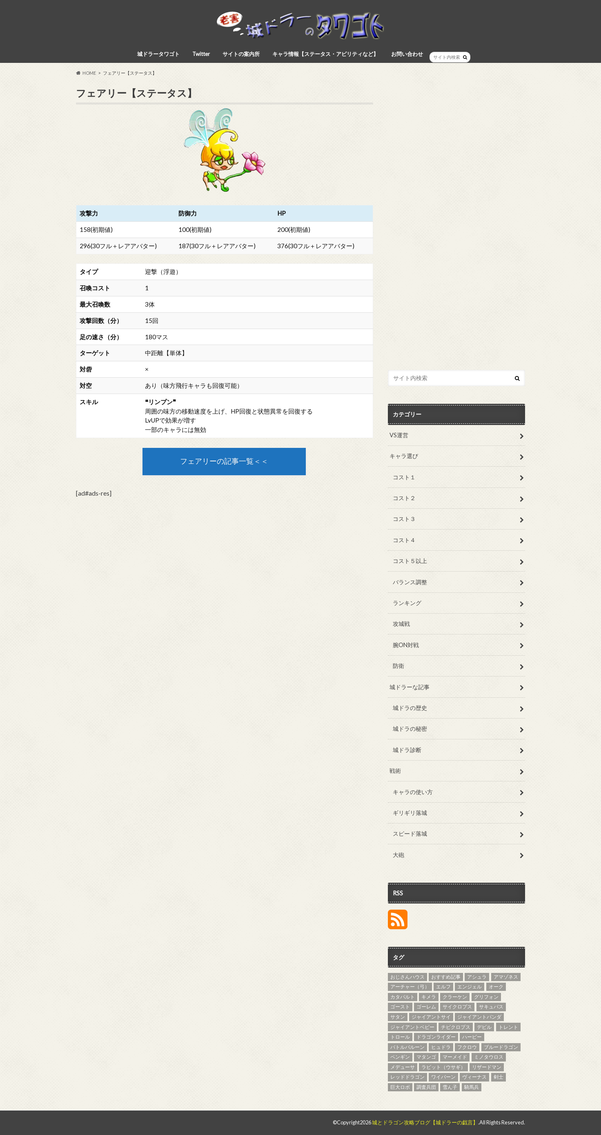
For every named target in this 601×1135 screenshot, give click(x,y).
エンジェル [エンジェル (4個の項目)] (469, 987)
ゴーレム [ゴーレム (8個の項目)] (426, 1007)
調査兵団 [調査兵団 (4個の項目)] (426, 1087)
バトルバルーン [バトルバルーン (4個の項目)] (407, 1047)
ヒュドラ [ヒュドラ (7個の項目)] (441, 1047)
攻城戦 (401, 623)
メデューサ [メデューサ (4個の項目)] (402, 1067)
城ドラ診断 (407, 749)
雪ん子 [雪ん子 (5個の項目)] (450, 1087)
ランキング (407, 602)
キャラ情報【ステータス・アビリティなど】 (325, 54)
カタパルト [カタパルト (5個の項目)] (402, 997)
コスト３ (404, 518)
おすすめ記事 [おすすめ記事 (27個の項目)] (446, 977)
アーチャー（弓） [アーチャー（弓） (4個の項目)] (410, 987)
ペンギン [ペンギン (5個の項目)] (400, 1057)
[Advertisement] (456, 228)
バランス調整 (410, 582)
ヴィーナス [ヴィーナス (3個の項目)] (474, 1077)
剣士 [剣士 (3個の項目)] (498, 1077)
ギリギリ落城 (410, 812)
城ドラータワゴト (158, 54)
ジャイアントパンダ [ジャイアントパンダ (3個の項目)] (479, 1017)
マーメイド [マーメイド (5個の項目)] (455, 1057)
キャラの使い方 (413, 791)
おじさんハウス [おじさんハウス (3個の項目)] (407, 977)
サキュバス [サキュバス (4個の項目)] (491, 1007)
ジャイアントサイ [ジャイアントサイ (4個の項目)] (431, 1017)
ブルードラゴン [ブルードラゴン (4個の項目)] (501, 1047)
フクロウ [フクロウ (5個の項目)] (467, 1047)
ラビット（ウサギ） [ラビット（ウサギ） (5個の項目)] (443, 1067)
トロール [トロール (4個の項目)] (400, 1037)
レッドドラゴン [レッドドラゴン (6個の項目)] (407, 1077)
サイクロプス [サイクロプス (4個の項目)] (457, 1007)
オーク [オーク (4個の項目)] (496, 987)
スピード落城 (410, 833)
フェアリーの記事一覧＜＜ (224, 461)
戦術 (395, 770)
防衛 (398, 665)
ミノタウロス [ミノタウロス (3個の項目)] (488, 1057)
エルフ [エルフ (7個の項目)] (443, 987)
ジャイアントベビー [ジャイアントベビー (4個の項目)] (412, 1027)
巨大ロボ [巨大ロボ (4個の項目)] (400, 1087)
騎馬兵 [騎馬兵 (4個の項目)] (471, 1087)
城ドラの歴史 (410, 707)
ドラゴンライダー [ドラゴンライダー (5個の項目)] (436, 1037)
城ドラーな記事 (410, 686)
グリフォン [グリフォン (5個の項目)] (486, 997)
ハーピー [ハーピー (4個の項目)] (472, 1037)
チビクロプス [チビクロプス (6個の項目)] (455, 1027)
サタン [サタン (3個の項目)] (397, 1017)
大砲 (398, 854)
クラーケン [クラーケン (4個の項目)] (455, 997)
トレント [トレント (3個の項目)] (508, 1027)
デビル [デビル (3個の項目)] (484, 1027)
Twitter (201, 54)
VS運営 (399, 435)
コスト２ (404, 497)
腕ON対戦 (406, 644)
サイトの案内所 (241, 54)
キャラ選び (404, 455)
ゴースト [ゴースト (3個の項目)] (400, 1007)
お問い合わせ (407, 54)
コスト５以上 (410, 560)
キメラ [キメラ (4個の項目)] (428, 997)
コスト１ (404, 477)
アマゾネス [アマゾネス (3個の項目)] (506, 977)
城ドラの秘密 (410, 728)
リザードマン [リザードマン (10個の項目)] (486, 1067)
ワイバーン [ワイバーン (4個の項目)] (443, 1077)
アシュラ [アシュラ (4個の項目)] (477, 977)
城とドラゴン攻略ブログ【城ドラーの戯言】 (425, 1122)
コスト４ (404, 539)
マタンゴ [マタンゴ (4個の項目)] (426, 1057)
